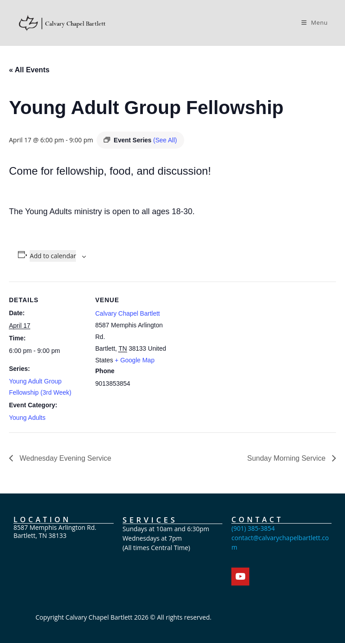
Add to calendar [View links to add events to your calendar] (53, 255)
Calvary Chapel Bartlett (127, 313)
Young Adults (27, 417)
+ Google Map (135, 360)
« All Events (29, 70)
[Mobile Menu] (314, 22)
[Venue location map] (228, 343)
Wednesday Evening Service (64, 458)
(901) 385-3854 (252, 528)
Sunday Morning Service (287, 458)
